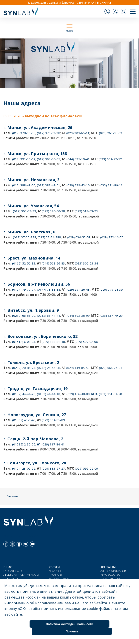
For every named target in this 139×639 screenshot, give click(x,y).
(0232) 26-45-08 (48, 368)
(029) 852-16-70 (111, 237)
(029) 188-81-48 (53, 342)
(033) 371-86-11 (111, 185)
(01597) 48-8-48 (23, 420)
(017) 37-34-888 (49, 237)
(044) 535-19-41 (78, 159)
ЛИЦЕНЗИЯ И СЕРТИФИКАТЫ (21, 574)
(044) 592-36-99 (78, 316)
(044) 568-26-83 (53, 263)
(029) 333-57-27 (53, 468)
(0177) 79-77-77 (23, 289)
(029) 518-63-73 (86, 211)
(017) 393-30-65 (48, 159)
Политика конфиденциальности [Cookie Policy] (69, 624)
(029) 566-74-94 (110, 368)
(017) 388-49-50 (23, 185)
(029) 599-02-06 (86, 342)
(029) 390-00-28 (53, 211)
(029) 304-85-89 (53, 420)
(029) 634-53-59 (78, 237)
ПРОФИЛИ (55, 574)
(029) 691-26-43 (78, 289)
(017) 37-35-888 (24, 237)
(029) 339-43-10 (78, 185)
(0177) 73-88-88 (48, 289)
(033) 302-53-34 (86, 263)
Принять (72, 631)
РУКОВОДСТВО (110, 574)
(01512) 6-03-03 (23, 342)
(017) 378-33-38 (48, 133)
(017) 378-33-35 (23, 133)
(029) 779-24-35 (111, 289)
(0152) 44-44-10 (48, 394)
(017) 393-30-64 (23, 159)
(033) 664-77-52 (110, 159)
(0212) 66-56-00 (23, 316)
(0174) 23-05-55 (23, 468)
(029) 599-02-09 (86, 468)
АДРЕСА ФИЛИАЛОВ (113, 571)
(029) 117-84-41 (53, 444)
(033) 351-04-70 (110, 394)
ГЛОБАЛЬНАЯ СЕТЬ (15, 571)
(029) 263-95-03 (110, 133)
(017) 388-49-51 (48, 185)
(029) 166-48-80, (82, 394)
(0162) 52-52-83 (23, 263)
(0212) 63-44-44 (48, 316)
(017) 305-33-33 (24, 211)
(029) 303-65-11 (77, 133)
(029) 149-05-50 (77, 368)
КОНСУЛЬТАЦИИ (59, 578)
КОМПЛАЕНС (11, 578)
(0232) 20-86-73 (23, 368)
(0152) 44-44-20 (23, 394)
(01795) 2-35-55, (26, 444)
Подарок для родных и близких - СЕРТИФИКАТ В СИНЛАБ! (69, 2)
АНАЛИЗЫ (55, 571)
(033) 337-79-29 (111, 316)
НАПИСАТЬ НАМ (110, 578)
